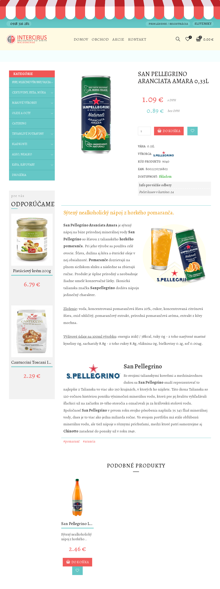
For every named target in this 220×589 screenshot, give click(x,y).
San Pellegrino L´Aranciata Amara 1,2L (77, 523)
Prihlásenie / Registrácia (168, 24)
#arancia (89, 441)
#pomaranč (71, 441)
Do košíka (168, 131)
